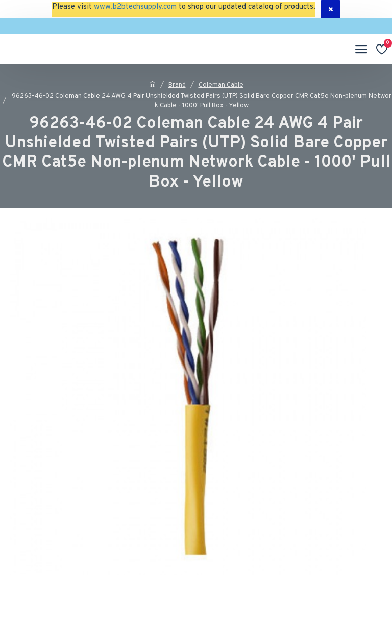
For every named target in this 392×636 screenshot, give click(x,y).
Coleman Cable (221, 85)
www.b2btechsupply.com (135, 7)
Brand (177, 85)
